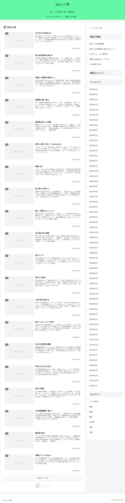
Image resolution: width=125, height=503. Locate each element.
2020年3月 (93, 278)
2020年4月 (93, 273)
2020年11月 (94, 237)
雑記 (91, 427)
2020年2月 (93, 284)
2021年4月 (93, 212)
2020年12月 (94, 232)
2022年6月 (93, 140)
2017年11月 (94, 345)
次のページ (42, 478)
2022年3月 (93, 156)
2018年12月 (94, 324)
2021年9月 (93, 186)
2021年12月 (94, 171)
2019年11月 (94, 299)
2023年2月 (93, 100)
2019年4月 (93, 314)
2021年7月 (93, 197)
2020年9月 (93, 248)
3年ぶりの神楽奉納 (96, 44)
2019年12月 (94, 294)
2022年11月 (94, 115)
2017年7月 (93, 350)
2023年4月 (93, 89)
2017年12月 (94, 340)
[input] (105, 28)
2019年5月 (93, 309)
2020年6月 (93, 263)
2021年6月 (93, 202)
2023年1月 (93, 105)
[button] (120, 28)
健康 (91, 407)
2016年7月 (93, 360)
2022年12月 (94, 110)
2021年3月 (93, 217)
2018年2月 (93, 335)
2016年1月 (93, 375)
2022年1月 (93, 166)
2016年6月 (93, 365)
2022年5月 (93, 146)
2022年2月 (93, 161)
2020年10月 (94, 243)
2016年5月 (93, 370)
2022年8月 (93, 130)
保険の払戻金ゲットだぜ (99, 59)
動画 (91, 412)
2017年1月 (93, 355)
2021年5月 (93, 207)
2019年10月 (94, 304)
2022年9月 (93, 125)
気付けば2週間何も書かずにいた (102, 49)
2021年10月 (94, 181)
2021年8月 (93, 192)
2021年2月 (93, 222)
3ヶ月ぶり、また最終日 (98, 54)
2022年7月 (93, 135)
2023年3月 (93, 94)
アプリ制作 (93, 402)
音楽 (91, 432)
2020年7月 (93, 258)
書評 (91, 417)
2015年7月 (93, 386)
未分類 (92, 422)
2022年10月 (94, 120)
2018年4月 (93, 329)
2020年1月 (93, 289)
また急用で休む (95, 64)
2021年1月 (93, 227)
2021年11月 (94, 176)
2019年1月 (93, 319)
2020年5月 (93, 268)
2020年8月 (93, 253)
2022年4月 (93, 151)
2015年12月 (94, 381)
